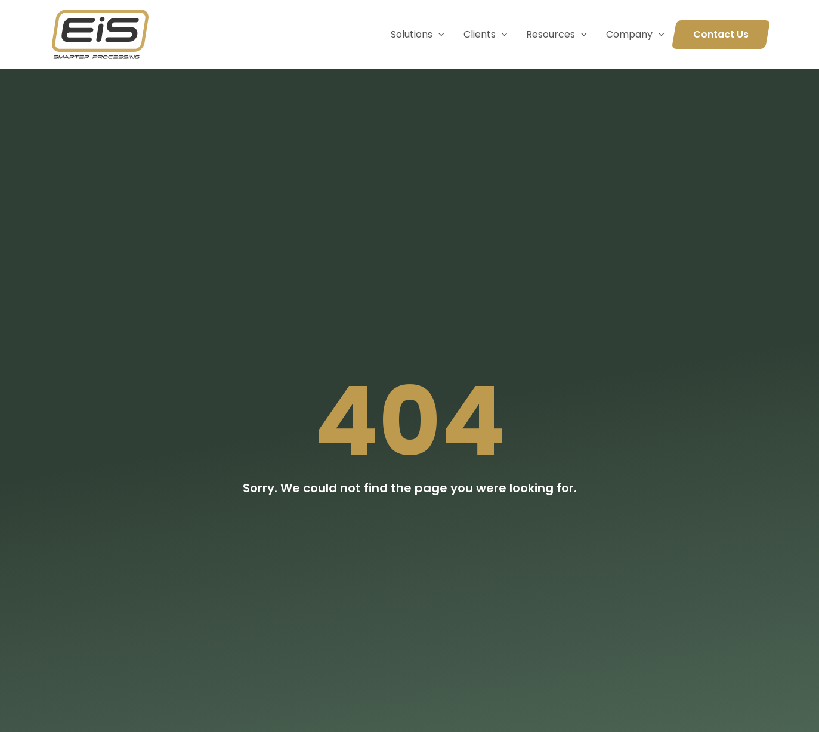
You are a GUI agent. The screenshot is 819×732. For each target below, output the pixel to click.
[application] (438, 34)
